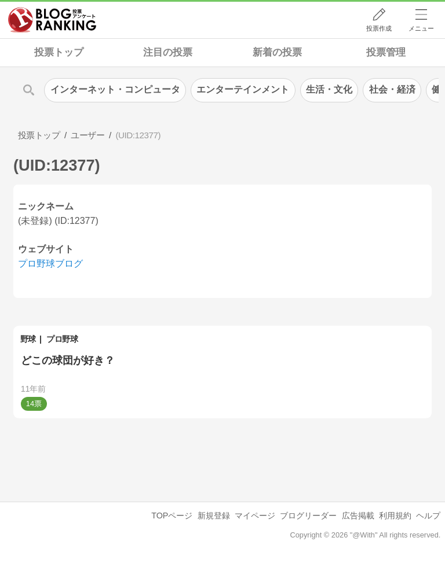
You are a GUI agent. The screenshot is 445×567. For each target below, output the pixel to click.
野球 (28, 339)
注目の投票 (167, 52)
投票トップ (58, 52)
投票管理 (386, 52)
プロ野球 (62, 339)
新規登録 (214, 515)
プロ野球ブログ (50, 263)
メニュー (421, 28)
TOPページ (171, 515)
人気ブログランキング (52, 20)
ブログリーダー (308, 515)
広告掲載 (358, 515)
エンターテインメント (242, 89)
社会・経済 (392, 89)
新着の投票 (277, 52)
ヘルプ (428, 515)
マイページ (255, 515)
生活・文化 (329, 89)
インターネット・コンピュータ (115, 89)
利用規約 (395, 515)
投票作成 (379, 28)
